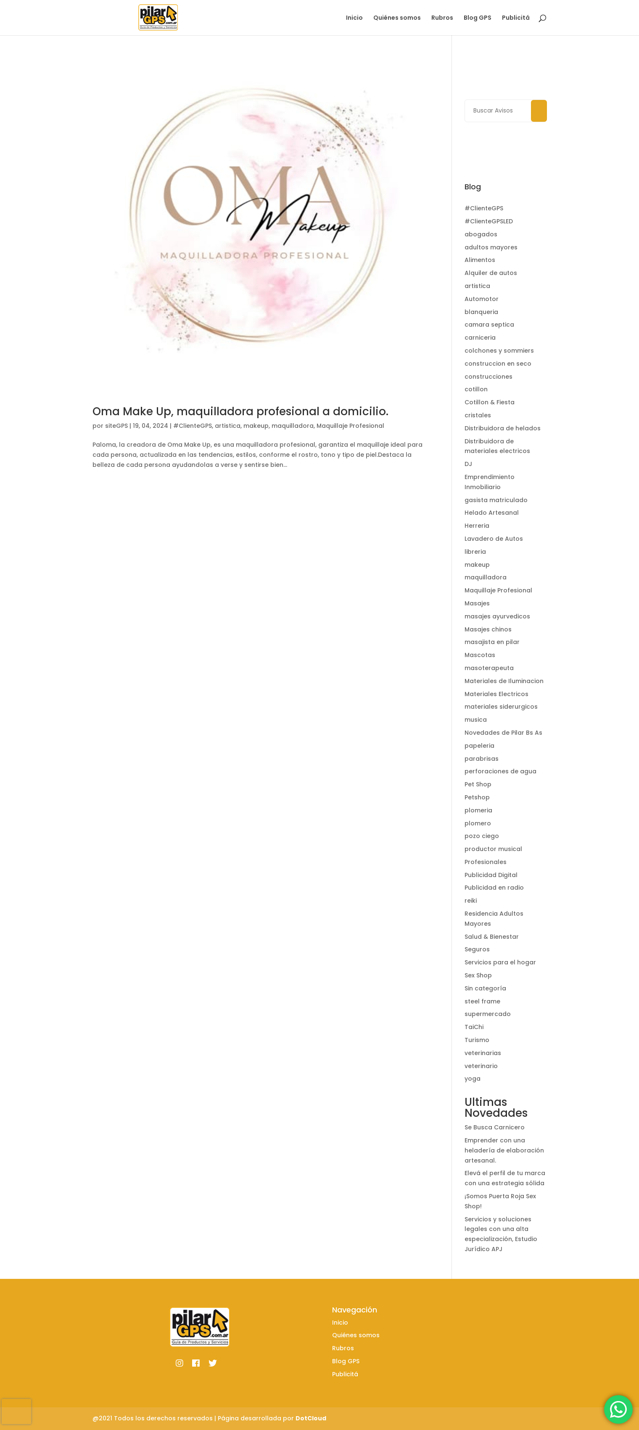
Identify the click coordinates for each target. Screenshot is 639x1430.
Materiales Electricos (496, 694)
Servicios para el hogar (500, 962)
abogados (481, 234)
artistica (227, 426)
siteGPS (116, 426)
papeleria (479, 745)
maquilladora (293, 426)
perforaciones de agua (500, 771)
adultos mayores (491, 247)
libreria (475, 551)
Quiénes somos (397, 18)
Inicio (354, 18)
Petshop (477, 797)
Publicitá (516, 18)
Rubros (442, 18)
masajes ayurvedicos (497, 616)
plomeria (478, 810)
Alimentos (480, 260)
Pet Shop (478, 784)
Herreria (477, 525)
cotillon (476, 389)
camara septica (489, 324)
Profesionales (486, 862)
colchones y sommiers (499, 350)
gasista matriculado (496, 500)
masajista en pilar (492, 642)
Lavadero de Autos (494, 538)
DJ (468, 464)
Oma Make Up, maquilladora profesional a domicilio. (240, 411)
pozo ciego (482, 836)
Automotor (482, 299)
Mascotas (480, 655)
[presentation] (16, 1411)
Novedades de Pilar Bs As (503, 732)
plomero (478, 823)
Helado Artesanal (492, 512)
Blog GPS (477, 18)
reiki (471, 900)
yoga (473, 1078)
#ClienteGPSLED (489, 221)
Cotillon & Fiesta (490, 402)
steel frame (482, 1001)
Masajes (477, 603)
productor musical (493, 849)
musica (476, 719)
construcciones (488, 376)
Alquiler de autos (491, 273)
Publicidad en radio (494, 887)
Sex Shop (478, 975)
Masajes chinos (488, 629)
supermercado (488, 1014)
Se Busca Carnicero (495, 1127)
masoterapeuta (489, 668)
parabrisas (482, 758)
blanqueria (481, 312)
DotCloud (311, 1418)
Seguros (477, 949)
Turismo (477, 1040)
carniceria (480, 337)
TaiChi (474, 1027)
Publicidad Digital (491, 875)
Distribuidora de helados (503, 428)
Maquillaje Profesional (350, 426)
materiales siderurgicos (501, 706)
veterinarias (483, 1053)
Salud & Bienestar (492, 936)
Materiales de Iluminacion (504, 681)
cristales (478, 415)
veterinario (481, 1066)
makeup (256, 426)
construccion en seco (498, 363)
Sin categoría (485, 988)
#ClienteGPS (192, 426)
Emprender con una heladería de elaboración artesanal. (504, 1150)
